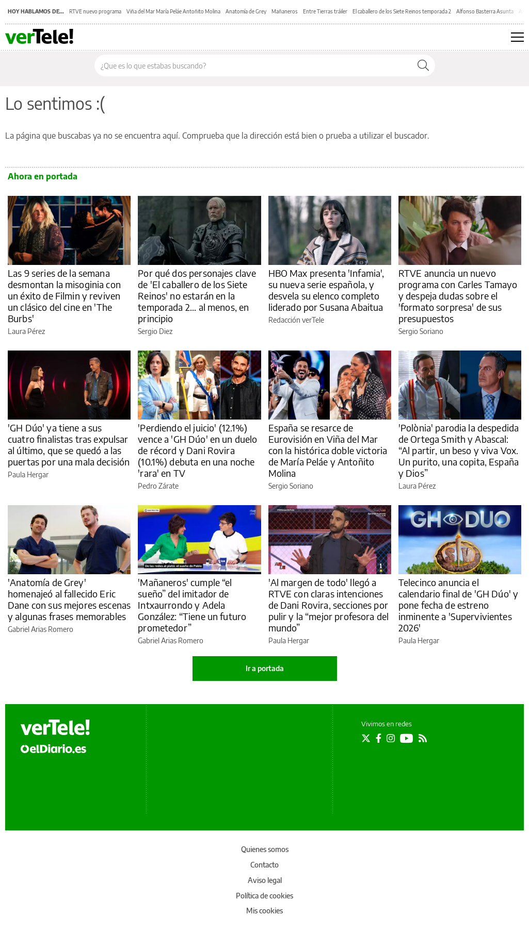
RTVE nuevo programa (95, 11)
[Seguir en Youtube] (406, 738)
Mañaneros (284, 11)
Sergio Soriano (420, 331)
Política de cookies (264, 895)
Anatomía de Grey (246, 11)
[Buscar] (423, 65)
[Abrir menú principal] (517, 37)
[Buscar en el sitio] (253, 65)
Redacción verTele (296, 319)
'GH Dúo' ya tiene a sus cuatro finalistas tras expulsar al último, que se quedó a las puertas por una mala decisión (69, 445)
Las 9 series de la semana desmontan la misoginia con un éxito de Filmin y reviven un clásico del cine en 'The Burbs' (64, 295)
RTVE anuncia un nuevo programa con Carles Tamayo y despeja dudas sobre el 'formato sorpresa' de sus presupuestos (458, 295)
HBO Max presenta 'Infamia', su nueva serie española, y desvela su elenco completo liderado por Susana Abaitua (326, 290)
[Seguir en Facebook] (378, 738)
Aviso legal (265, 880)
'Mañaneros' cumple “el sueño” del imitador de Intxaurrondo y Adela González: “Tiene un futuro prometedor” (192, 604)
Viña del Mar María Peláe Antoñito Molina (173, 11)
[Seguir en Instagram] (391, 738)
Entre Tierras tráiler (325, 11)
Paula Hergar (28, 474)
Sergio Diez (155, 331)
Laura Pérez (26, 331)
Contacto (264, 864)
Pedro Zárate (158, 485)
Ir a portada (265, 668)
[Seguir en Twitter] (366, 738)
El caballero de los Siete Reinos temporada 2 (401, 11)
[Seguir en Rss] (423, 738)
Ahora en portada (42, 176)
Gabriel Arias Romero (40, 629)
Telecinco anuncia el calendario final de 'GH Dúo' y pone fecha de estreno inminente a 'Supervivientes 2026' (458, 604)
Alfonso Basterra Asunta (485, 11)
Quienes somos (264, 849)
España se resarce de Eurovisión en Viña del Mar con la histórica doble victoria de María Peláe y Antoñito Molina (328, 450)
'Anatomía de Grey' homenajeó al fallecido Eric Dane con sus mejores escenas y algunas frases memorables (69, 599)
